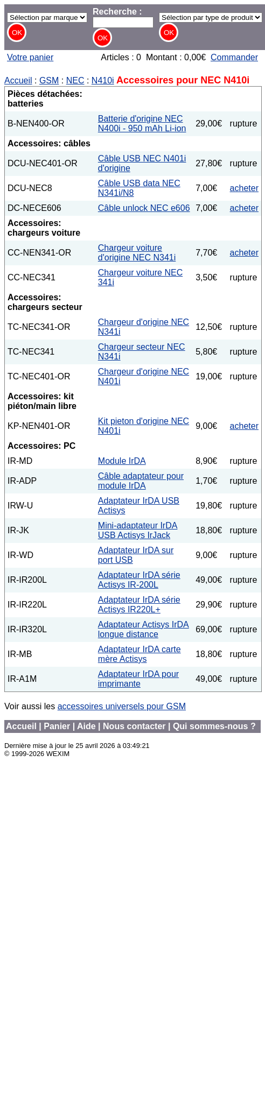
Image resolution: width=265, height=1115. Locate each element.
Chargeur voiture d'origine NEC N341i (137, 252)
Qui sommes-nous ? (214, 726)
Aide (86, 726)
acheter (244, 188)
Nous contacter (134, 726)
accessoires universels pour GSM (122, 706)
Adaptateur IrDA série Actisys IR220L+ (139, 604)
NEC (75, 80)
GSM (49, 80)
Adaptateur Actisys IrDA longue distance (143, 629)
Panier (57, 726)
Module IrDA (122, 460)
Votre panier (30, 57)
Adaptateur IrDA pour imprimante (138, 678)
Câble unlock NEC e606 (144, 208)
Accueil (18, 80)
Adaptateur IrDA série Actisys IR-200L (139, 579)
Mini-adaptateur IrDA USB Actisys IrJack (138, 530)
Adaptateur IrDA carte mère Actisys (139, 654)
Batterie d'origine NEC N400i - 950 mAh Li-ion (142, 123)
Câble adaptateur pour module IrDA (141, 480)
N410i (103, 80)
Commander (234, 57)
